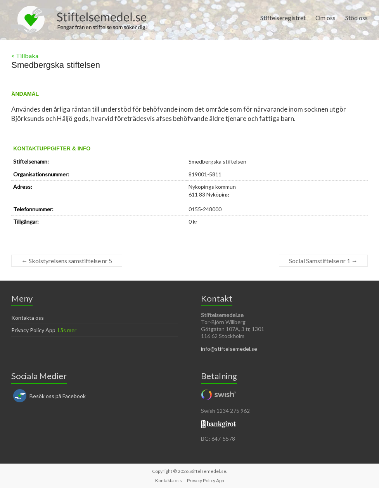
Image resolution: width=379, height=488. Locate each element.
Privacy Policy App (33, 330)
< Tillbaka (24, 55)
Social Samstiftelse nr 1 (323, 260)
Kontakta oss (27, 317)
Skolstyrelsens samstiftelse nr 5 (66, 260)
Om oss (325, 17)
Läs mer (67, 330)
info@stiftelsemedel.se (229, 348)
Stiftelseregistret (283, 17)
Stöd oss (356, 17)
